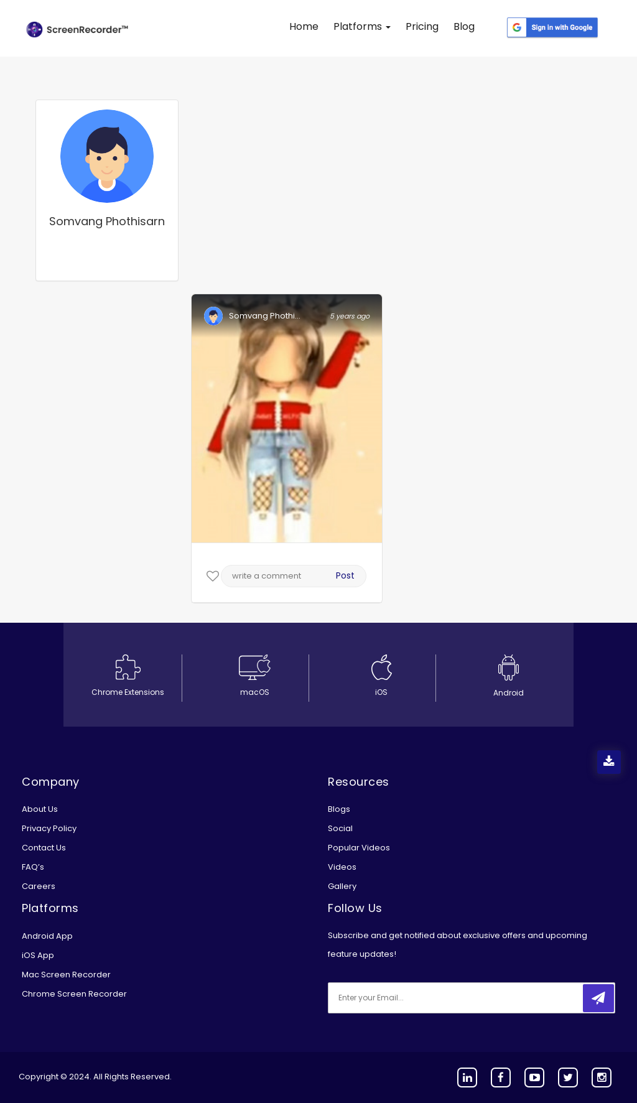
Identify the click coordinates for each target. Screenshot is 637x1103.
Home (303, 26)
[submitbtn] (598, 998)
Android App (47, 936)
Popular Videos (359, 848)
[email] (410, 998)
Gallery (342, 886)
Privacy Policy (49, 828)
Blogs (339, 809)
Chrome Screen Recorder (74, 994)
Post (345, 575)
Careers (38, 886)
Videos (342, 867)
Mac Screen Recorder (66, 974)
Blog (464, 26)
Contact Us (44, 848)
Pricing (422, 26)
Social (340, 828)
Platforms (362, 26)
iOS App (38, 955)
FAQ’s (33, 867)
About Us (40, 809)
